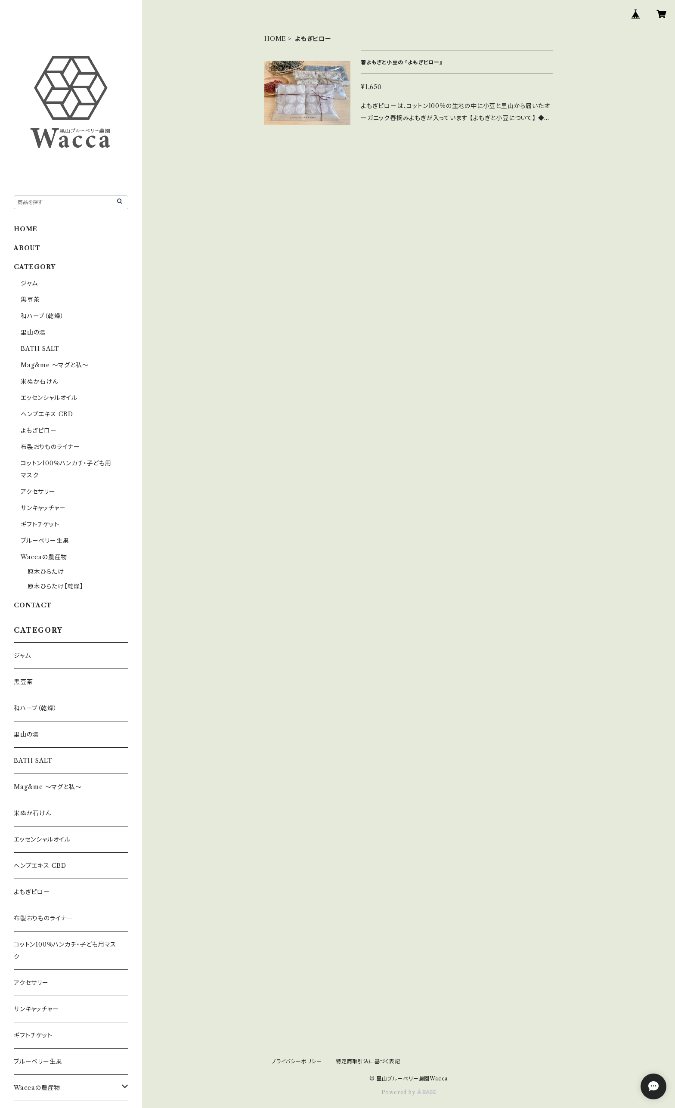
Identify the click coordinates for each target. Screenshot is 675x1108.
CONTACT (33, 605)
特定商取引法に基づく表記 (368, 1061)
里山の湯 (33, 332)
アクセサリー (38, 491)
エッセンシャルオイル (49, 398)
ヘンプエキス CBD (47, 414)
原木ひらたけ (46, 572)
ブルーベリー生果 (45, 541)
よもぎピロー (39, 430)
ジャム (29, 283)
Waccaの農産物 (44, 557)
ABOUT (27, 248)
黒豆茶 (30, 299)
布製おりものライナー (50, 447)
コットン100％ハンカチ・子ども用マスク (65, 950)
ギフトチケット (40, 524)
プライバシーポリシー (296, 1061)
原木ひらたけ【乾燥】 (56, 586)
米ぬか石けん (40, 381)
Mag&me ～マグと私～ (54, 365)
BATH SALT (40, 349)
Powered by (408, 1092)
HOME (275, 39)
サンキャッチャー (43, 508)
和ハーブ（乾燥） (42, 316)
